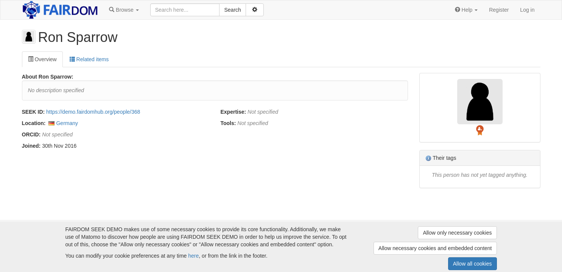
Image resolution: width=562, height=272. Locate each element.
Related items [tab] (89, 59)
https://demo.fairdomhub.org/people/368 (93, 112)
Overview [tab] (42, 59)
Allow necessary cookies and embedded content (435, 248)
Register (499, 10)
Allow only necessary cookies (457, 233)
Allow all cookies (472, 264)
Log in (527, 10)
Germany (67, 123)
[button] (123, 9)
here (193, 256)
